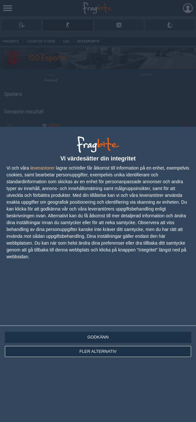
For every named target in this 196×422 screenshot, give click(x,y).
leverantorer (42, 168)
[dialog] (98, 274)
